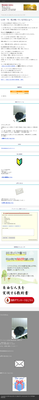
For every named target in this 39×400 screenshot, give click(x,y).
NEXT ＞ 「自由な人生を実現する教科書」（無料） (12, 79)
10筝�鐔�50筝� (7, 219)
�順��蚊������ (33, 239)
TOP (13, 14)
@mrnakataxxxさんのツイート (8, 148)
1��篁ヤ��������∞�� (9, 223)
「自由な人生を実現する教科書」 (8, 66)
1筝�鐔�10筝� (7, 218)
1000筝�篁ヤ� (6, 222)
